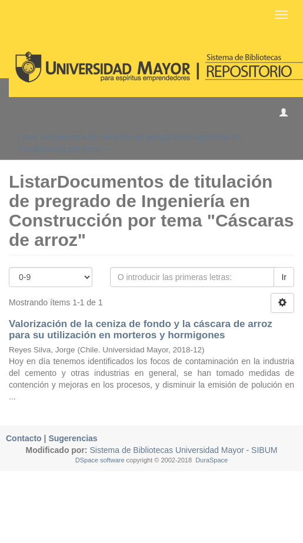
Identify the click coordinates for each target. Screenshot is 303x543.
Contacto (24, 438)
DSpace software (100, 460)
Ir (284, 277)
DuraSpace (211, 460)
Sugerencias (72, 438)
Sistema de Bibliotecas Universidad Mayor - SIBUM (183, 450)
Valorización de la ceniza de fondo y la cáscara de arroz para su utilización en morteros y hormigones (140, 329)
